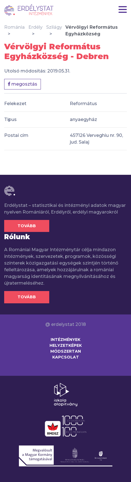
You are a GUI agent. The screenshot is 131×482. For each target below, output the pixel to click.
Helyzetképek (66, 345)
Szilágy (54, 27)
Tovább (27, 225)
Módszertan (65, 351)
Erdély (35, 27)
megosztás (22, 84)
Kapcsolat (65, 357)
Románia (14, 27)
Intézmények (65, 339)
